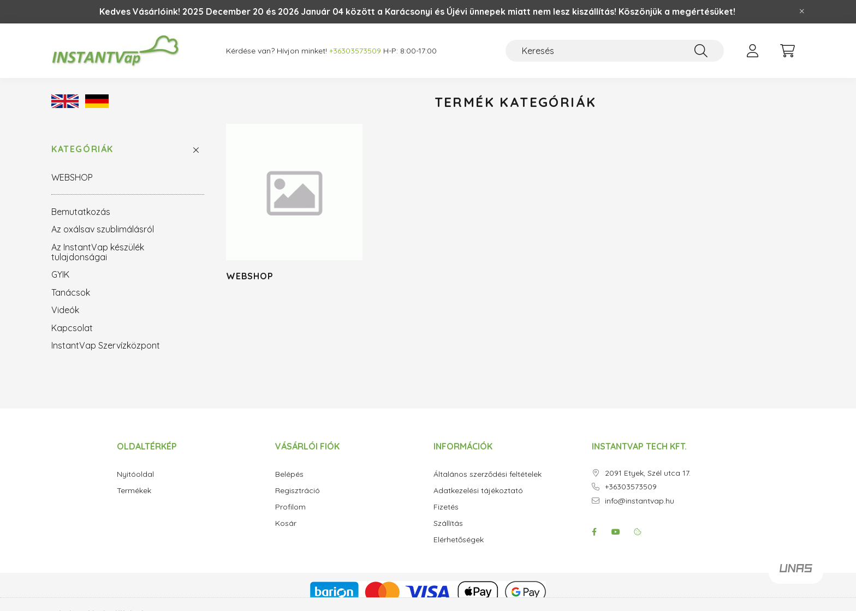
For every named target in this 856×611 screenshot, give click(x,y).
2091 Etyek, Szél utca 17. (648, 473)
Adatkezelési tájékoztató (478, 490)
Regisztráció (297, 490)
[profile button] (752, 51)
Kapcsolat (72, 327)
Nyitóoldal (135, 474)
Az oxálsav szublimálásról (102, 229)
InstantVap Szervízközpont (105, 345)
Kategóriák (82, 149)
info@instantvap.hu (639, 501)
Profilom (290, 507)
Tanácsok (70, 292)
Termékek (134, 490)
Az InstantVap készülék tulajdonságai (97, 252)
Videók (65, 309)
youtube (616, 532)
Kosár (285, 523)
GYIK (60, 274)
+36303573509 (631, 487)
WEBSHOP (72, 177)
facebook (594, 532)
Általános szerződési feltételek (487, 474)
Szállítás (448, 523)
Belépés (289, 474)
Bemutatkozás (80, 211)
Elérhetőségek (458, 539)
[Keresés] (615, 51)
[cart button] (787, 51)
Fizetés (446, 507)
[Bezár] (802, 11)
